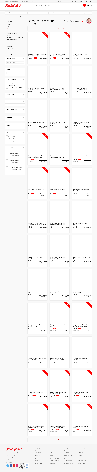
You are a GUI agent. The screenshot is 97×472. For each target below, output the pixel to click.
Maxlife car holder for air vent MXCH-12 (81, 190)
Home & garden (41, 9)
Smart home (10, 46)
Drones (36, 465)
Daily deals (52, 461)
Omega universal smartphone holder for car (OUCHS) (81, 427)
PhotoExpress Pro (68, 460)
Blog (68, 1)
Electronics (32, 9)
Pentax (79, 450)
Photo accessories (39, 452)
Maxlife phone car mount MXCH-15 (35, 258)
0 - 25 (11, 136)
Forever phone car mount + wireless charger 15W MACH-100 (58, 156)
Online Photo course (82, 457)
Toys (72, 9)
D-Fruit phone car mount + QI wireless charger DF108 (58, 89)
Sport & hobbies (64, 9)
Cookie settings (81, 463)
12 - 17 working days (14, 151)
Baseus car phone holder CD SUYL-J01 (81, 55)
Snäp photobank (82, 460)
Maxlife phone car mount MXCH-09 (80, 224)
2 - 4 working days (14, 158)
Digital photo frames (12, 33)
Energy (8, 35)
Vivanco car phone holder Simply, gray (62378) (57, 55)
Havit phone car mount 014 (80, 156)
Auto (76, 9)
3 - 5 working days (14, 160)
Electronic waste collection (84, 465)
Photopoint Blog (81, 453)
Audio (8, 24)
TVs (8, 50)
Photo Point (15, 449)
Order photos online (68, 457)
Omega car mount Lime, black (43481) (58, 325)
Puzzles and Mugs (68, 455)
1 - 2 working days (14, 153)
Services (58, 1)
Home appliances (39, 457)
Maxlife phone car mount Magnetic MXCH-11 (57, 258)
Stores (63, 1)
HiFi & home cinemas (12, 39)
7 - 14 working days (14, 169)
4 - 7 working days (14, 162)
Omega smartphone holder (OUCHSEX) (36, 393)
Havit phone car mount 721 (36, 189)
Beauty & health (53, 9)
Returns (51, 457)
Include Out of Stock (13, 172)
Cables (8, 26)
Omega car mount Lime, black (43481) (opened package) (81, 325)
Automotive (37, 458)
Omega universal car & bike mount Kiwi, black (58, 393)
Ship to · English (85, 1)
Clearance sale (13, 85)
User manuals (81, 458)
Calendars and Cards (68, 453)
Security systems (11, 44)
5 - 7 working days (14, 165)
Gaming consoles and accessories (15, 37)
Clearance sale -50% (54, 458)
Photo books (66, 452)
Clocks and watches (12, 31)
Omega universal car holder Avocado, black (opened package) (36, 427)
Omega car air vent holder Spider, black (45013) (80, 291)
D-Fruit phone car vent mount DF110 (36, 122)
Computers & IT (22, 9)
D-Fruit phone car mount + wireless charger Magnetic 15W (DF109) (81, 89)
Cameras (7, 9)
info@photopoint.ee (14, 457)
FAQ (79, 461)
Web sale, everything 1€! (15, 87)
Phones (9, 42)
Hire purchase (53, 453)
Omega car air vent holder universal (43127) (35, 325)
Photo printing (67, 458)
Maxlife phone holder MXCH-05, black (82, 258)
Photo (14, 9)
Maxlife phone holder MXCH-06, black (37, 291)
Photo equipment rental (69, 463)
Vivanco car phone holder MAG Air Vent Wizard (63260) (37, 55)
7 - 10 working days (15, 167)
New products (53, 463)
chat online (83, 21)
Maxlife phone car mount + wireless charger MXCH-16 (58, 224)
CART (88, 5)
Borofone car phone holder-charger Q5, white (36, 89)
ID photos (66, 461)
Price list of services (68, 450)
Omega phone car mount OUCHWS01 (80, 359)
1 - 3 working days (14, 155)
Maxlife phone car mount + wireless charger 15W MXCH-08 (37, 224)
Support (51, 452)
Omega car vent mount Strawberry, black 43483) (57, 359)
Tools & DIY (37, 460)
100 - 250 (11, 141)
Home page (8, 16)
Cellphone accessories (24, 16)
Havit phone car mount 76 (57, 189)
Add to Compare (43, 58)
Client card (52, 455)
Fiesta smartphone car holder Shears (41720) (81, 122)
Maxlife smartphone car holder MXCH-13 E (59, 291)
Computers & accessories (40, 453)
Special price (12, 83)
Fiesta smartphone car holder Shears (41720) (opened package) (36, 156)
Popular (51, 465)
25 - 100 (11, 138)
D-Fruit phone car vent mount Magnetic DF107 (58, 122)
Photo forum (81, 452)
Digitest (80, 455)
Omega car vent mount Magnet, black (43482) (37, 359)
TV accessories (10, 48)
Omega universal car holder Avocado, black (80, 393)
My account (75, 1)
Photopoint (14, 5)
